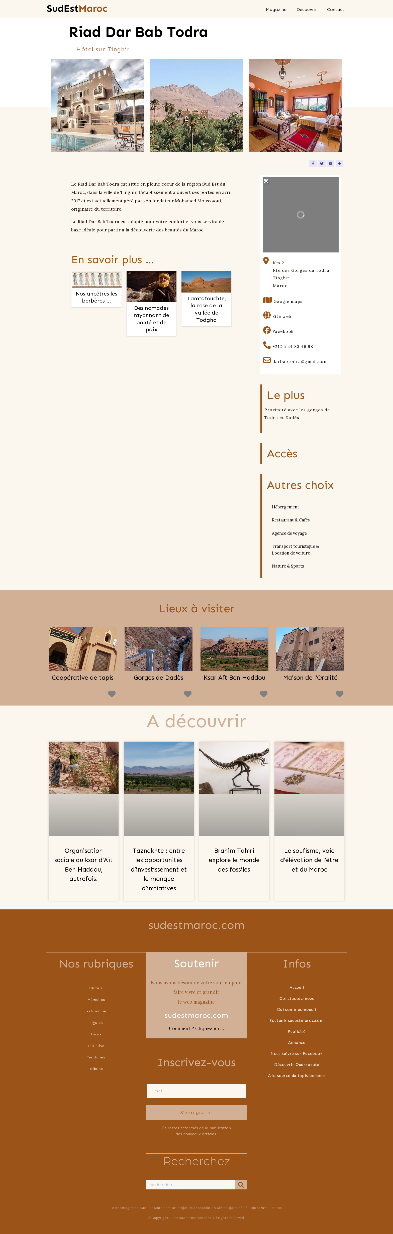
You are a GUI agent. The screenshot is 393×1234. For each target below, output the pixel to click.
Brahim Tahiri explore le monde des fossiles (234, 860)
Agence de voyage (289, 533)
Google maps (288, 301)
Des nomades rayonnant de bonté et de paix (151, 319)
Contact (335, 9)
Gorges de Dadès (158, 677)
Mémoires (96, 999)
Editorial (96, 988)
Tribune (96, 1068)
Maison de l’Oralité (310, 677)
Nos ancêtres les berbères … (96, 297)
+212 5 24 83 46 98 (292, 346)
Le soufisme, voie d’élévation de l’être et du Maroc (309, 860)
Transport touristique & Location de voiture (295, 549)
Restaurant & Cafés (291, 520)
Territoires (96, 1057)
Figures (96, 1022)
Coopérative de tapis (83, 677)
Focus (96, 1034)
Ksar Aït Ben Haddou (234, 677)
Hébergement (285, 507)
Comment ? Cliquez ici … (196, 1028)
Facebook (283, 331)
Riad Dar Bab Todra (138, 32)
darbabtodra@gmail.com (300, 361)
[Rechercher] (241, 1184)
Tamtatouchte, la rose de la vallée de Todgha (206, 309)
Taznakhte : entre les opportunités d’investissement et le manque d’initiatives (159, 869)
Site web (281, 316)
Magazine (276, 9)
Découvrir (307, 9)
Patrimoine (96, 1011)
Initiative (96, 1045)
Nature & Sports (288, 566)
